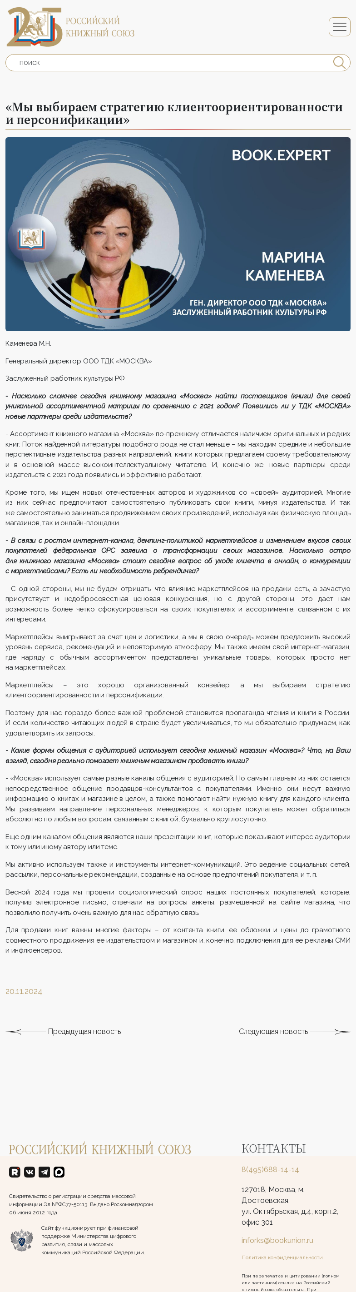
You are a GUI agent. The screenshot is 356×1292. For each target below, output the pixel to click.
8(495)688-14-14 (270, 1169)
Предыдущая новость (63, 1051)
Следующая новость (295, 1051)
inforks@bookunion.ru (277, 1240)
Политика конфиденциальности (282, 1257)
